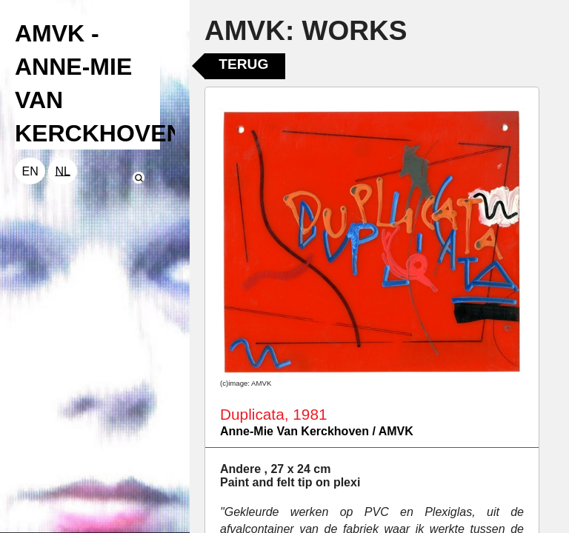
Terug (243, 64)
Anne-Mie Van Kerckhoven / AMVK (316, 431)
